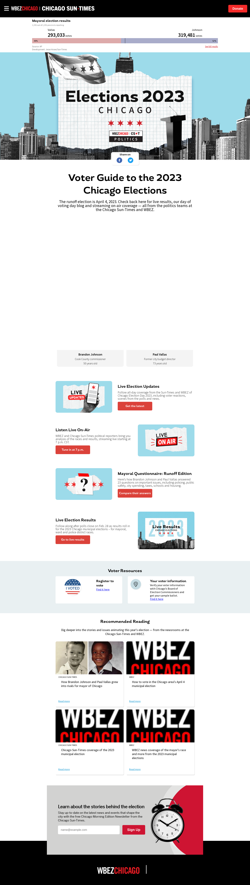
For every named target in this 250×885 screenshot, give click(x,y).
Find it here (103, 589)
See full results (211, 46)
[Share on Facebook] (119, 160)
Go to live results (72, 540)
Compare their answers (135, 493)
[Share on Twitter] (130, 160)
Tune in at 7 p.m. (73, 450)
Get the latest (135, 406)
